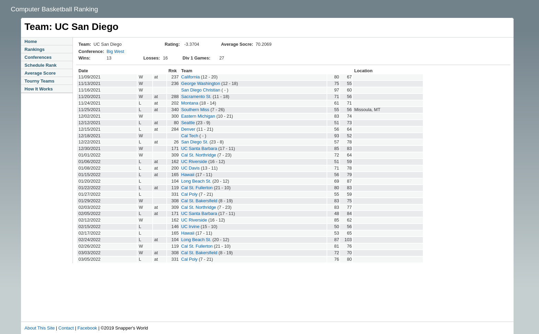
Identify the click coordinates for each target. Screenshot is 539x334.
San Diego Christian (200, 90)
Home (30, 41)
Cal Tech (189, 135)
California (190, 76)
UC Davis (190, 168)
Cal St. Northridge (198, 155)
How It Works (38, 88)
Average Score (40, 73)
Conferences (38, 57)
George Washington (200, 83)
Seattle (188, 122)
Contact (66, 328)
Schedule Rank (40, 65)
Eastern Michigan (198, 116)
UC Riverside (194, 161)
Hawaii (187, 174)
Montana (189, 103)
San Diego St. (194, 141)
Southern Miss (195, 109)
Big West (115, 51)
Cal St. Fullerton (197, 187)
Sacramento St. (196, 96)
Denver (188, 129)
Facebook (87, 328)
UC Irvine (190, 226)
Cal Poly (189, 194)
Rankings (34, 49)
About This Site (39, 328)
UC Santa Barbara (199, 148)
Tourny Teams (39, 81)
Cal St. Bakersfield (199, 200)
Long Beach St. (196, 181)
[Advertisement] (167, 302)
